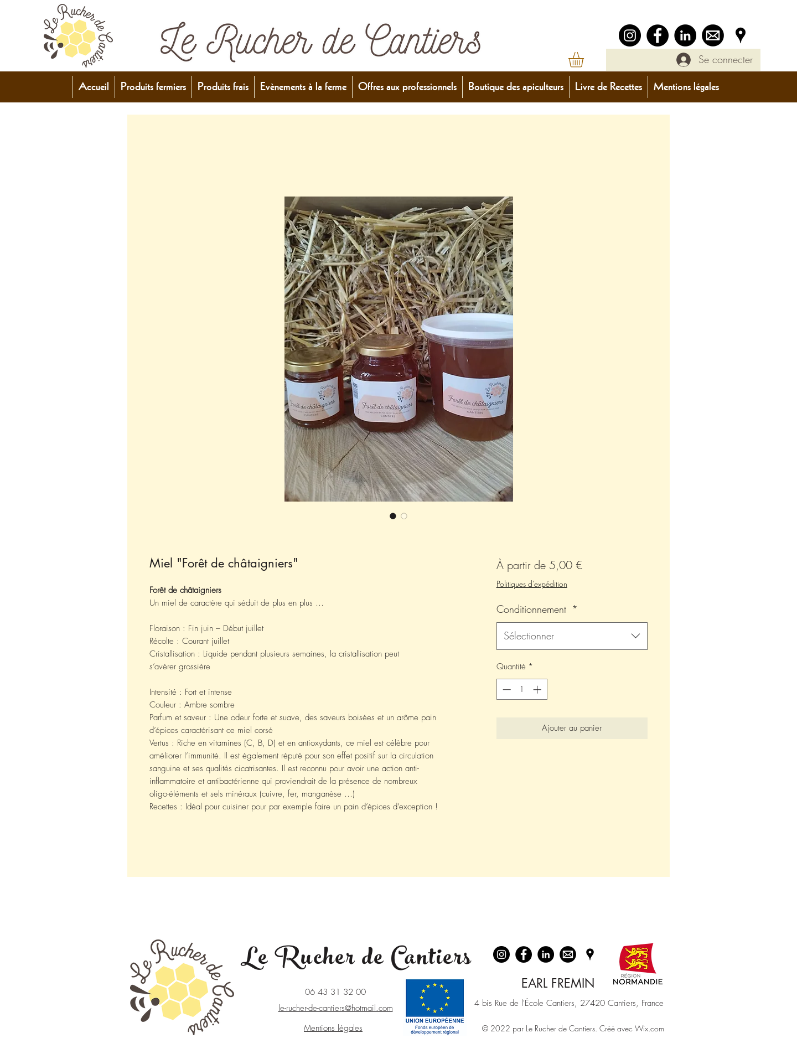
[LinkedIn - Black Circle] (685, 35)
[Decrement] (505, 689)
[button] (585, 60)
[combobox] (572, 636)
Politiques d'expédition (531, 584)
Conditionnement (537, 609)
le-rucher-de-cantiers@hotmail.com (335, 1008)
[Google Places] (740, 35)
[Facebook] (657, 35)
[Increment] (538, 689)
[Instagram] (630, 35)
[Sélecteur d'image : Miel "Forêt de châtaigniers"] (392, 515)
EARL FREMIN (557, 983)
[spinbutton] (522, 689)
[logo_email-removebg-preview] (713, 35)
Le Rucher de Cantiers (356, 960)
